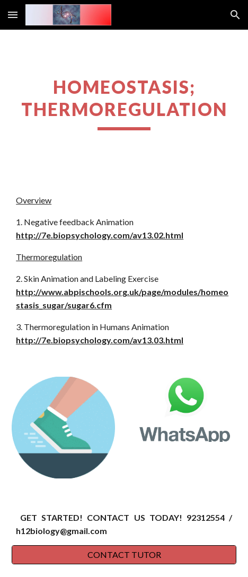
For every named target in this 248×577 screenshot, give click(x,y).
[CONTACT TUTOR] (124, 554)
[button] (12, 14)
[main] (124, 103)
